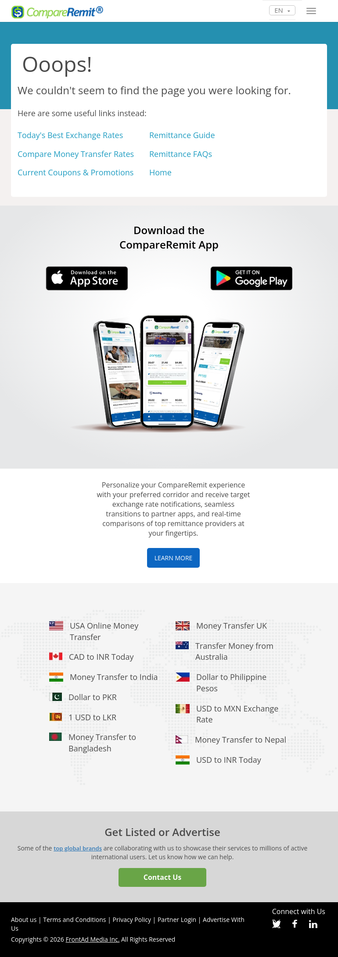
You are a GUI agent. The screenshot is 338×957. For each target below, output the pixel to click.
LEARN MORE (174, 558)
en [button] (282, 10)
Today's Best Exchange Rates (70, 135)
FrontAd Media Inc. (93, 939)
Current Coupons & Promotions (75, 172)
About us (23, 919)
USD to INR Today (228, 759)
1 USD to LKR (92, 717)
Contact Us (163, 877)
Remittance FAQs (180, 154)
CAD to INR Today (101, 656)
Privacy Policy (132, 919)
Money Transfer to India (114, 677)
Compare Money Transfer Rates (76, 154)
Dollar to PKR (92, 697)
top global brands (78, 848)
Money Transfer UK (231, 625)
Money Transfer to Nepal (240, 739)
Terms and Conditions (74, 919)
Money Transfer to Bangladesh (102, 743)
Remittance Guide (182, 135)
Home (160, 172)
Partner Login (177, 919)
